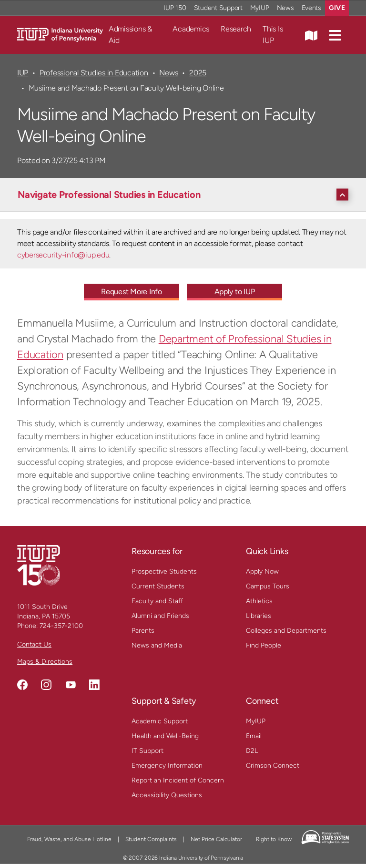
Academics (191, 28)
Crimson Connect (272, 765)
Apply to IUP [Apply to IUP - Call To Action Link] (234, 291)
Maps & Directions (44, 662)
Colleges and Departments (286, 631)
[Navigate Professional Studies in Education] (185, 195)
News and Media (157, 645)
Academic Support (160, 721)
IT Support (147, 751)
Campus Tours (267, 586)
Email (254, 736)
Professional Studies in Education (94, 72)
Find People (263, 645)
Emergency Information (167, 765)
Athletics (259, 601)
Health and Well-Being (165, 736)
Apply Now (262, 571)
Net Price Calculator (216, 839)
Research (236, 28)
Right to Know (274, 839)
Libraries (258, 616)
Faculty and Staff (157, 601)
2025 (197, 72)
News (168, 72)
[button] (335, 35)
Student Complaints (151, 839)
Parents (143, 631)
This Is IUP (273, 34)
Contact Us (34, 644)
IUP (22, 72)
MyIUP (255, 721)
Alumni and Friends (160, 616)
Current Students (158, 586)
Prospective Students (164, 571)
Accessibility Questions (167, 795)
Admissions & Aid (130, 34)
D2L (252, 751)
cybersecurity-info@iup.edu (63, 254)
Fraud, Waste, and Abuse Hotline (69, 839)
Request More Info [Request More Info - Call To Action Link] (131, 291)
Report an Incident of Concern (178, 780)
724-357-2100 (61, 626)
